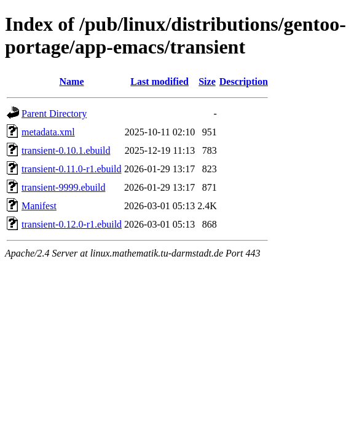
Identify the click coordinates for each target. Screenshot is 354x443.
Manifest (39, 206)
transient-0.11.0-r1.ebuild (71, 169)
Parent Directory (54, 113)
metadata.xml (48, 132)
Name (72, 81)
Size (207, 81)
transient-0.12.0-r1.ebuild (72, 224)
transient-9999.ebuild (63, 187)
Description (243, 81)
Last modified (159, 81)
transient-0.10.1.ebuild (66, 150)
